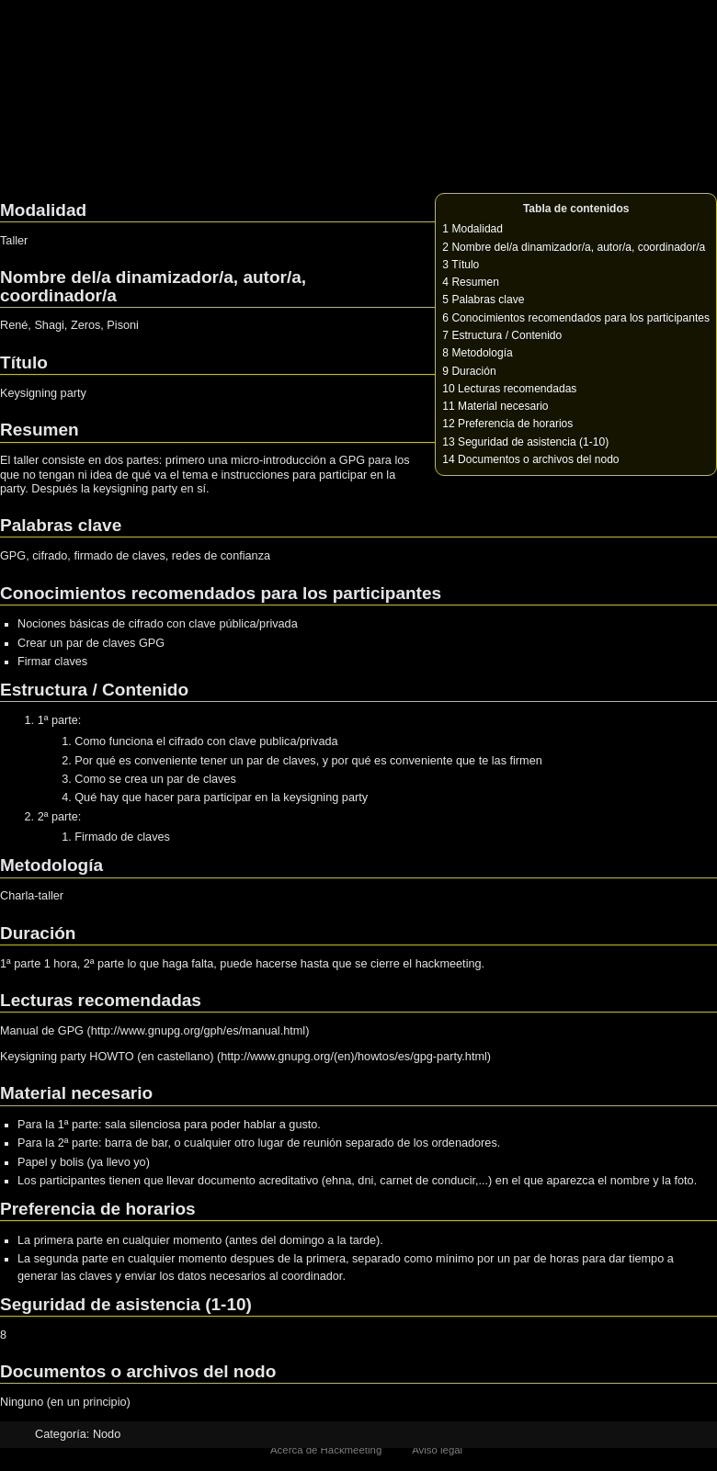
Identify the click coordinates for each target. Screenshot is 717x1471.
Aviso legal (437, 1449)
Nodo (106, 1434)
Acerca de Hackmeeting (325, 1449)
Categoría (60, 1434)
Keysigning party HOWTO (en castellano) (106, 1056)
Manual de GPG (42, 1030)
